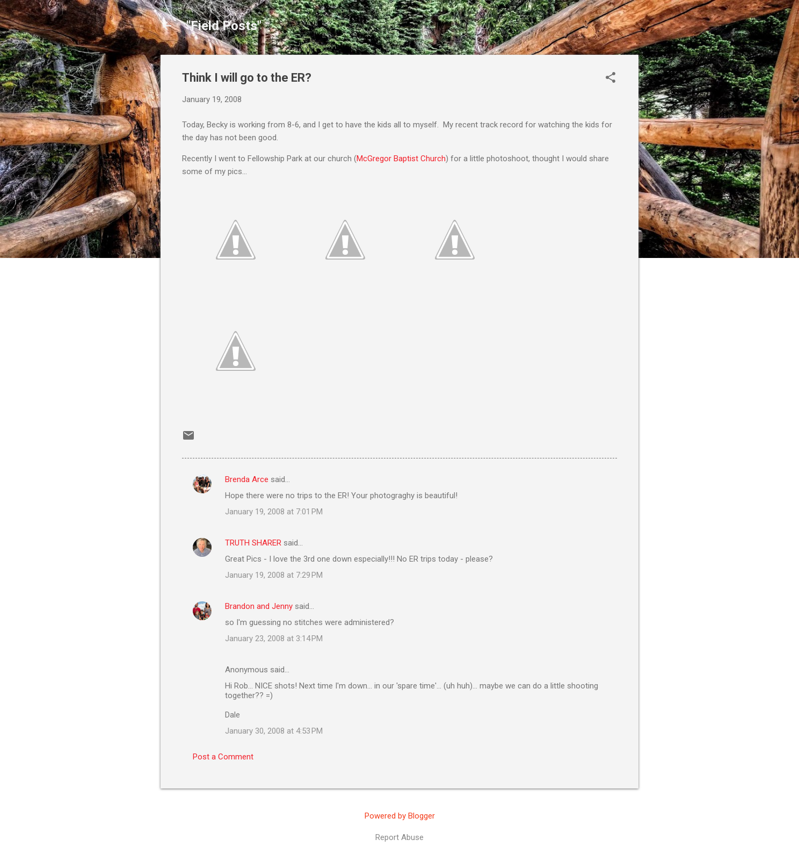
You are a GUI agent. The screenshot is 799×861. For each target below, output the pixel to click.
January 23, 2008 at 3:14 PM (274, 638)
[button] (610, 78)
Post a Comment (223, 757)
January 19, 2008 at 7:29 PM (274, 575)
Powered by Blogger (400, 816)
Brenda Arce (246, 479)
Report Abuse (399, 837)
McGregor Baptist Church (401, 158)
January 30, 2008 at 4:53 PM (274, 731)
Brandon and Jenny (259, 606)
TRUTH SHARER (253, 543)
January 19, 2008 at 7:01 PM (274, 511)
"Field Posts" (224, 25)
